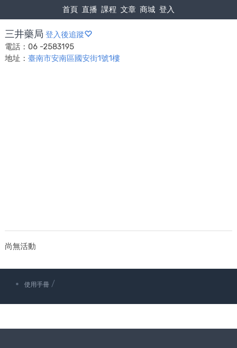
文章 (128, 9)
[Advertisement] (118, 153)
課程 (109, 9)
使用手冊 (36, 284)
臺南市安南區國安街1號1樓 (74, 58)
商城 (147, 9)
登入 (167, 9)
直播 (89, 9)
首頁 (70, 9)
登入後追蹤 (68, 34)
